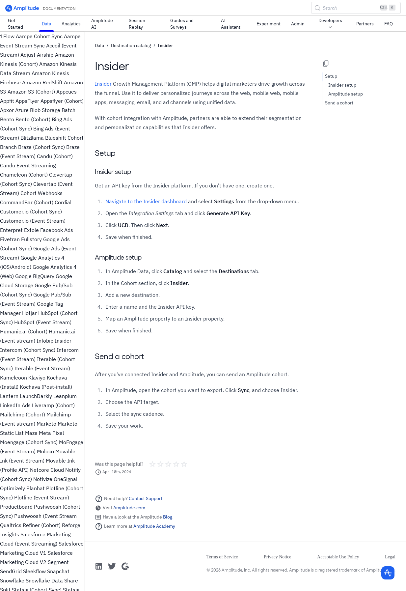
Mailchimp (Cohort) (22, 414)
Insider (63, 340)
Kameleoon (13, 377)
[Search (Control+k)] (356, 8)
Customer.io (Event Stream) (33, 220)
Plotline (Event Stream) (41, 497)
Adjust (28, 54)
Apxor (7, 110)
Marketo (46, 423)
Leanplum (65, 396)
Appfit (7, 101)
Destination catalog (131, 45)
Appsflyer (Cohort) (62, 101)
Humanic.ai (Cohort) (23, 331)
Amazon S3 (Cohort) (31, 91)
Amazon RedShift (42, 82)
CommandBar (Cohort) (26, 202)
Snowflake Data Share (52, 580)
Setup (331, 76)
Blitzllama (32, 137)
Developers (330, 24)
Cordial (63, 202)
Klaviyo (36, 377)
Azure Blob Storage (37, 110)
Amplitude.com (129, 508)
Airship (45, 54)
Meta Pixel (51, 433)
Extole (31, 230)
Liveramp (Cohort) (53, 405)
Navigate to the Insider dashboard (146, 201)
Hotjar (29, 313)
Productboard (16, 506)
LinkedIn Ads (15, 405)
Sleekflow (34, 571)
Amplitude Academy (154, 526)
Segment (58, 562)
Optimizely (12, 488)
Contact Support (145, 498)
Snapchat (58, 571)
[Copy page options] (326, 63)
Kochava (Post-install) (46, 386)
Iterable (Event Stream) (42, 368)
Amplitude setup (345, 94)
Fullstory (31, 239)
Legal (390, 556)
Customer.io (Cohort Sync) (31, 211)
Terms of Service (222, 556)
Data (46, 24)
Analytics (71, 24)
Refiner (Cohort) (42, 525)
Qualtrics (10, 525)
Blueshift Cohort (64, 137)
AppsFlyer (27, 101)
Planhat (35, 488)
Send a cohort (339, 103)
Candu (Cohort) (55, 156)
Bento (7, 119)
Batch (68, 110)
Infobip (45, 340)
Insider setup (342, 85)
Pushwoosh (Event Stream (45, 516)
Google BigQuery (34, 276)
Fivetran (10, 239)
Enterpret (11, 230)
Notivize (42, 479)
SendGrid (11, 571)
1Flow (7, 36)
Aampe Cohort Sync (39, 36)
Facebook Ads (56, 230)
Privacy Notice (277, 556)
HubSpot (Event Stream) (42, 322)
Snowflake (12, 580)
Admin (298, 24)
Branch (8, 147)
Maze (31, 433)
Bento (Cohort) (32, 119)
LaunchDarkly (36, 396)
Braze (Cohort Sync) (41, 147)
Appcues (66, 91)
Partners (365, 24)
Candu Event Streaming (28, 165)
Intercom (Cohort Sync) (27, 350)
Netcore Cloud (47, 469)
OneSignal (65, 479)
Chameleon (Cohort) (24, 174)
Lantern (9, 396)
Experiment (269, 24)
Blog (167, 517)
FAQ (388, 24)
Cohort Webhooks (41, 193)
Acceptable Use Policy (338, 556)
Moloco (45, 451)
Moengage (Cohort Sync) (29, 442)
